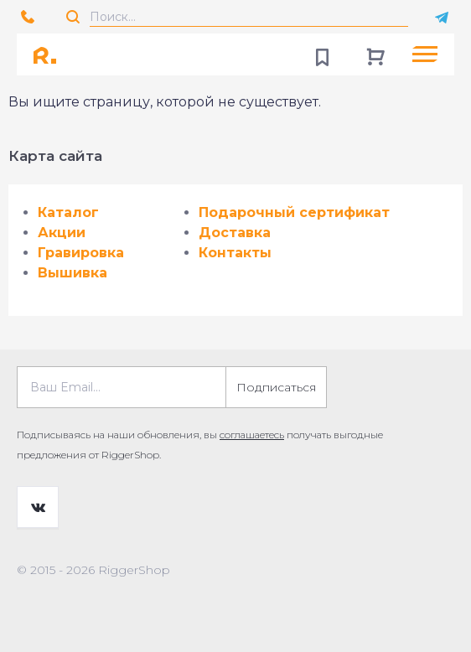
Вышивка (72, 273)
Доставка (235, 233)
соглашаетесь (252, 434)
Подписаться (276, 387)
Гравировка (81, 253)
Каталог (68, 212)
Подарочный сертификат (294, 212)
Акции (61, 233)
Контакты (235, 253)
